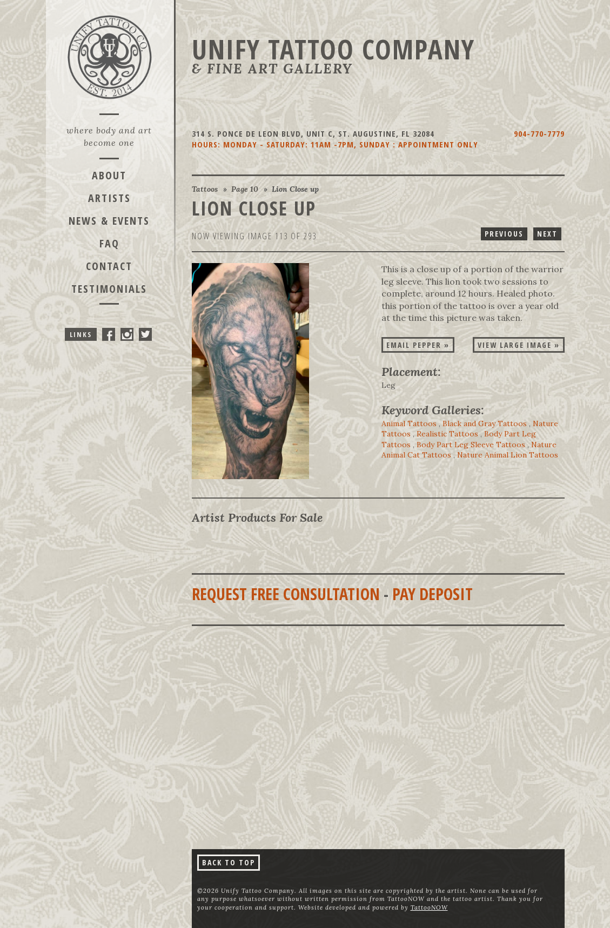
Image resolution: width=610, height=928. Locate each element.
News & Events (109, 220)
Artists (109, 198)
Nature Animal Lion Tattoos (507, 455)
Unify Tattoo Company (333, 49)
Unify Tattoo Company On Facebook (108, 334)
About (109, 175)
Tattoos (205, 189)
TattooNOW (429, 907)
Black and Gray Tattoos (485, 423)
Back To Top (228, 862)
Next (547, 233)
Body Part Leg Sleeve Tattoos (471, 444)
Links (81, 334)
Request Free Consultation (286, 594)
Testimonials (109, 288)
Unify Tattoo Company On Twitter (145, 334)
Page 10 (244, 189)
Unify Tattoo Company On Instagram (126, 334)
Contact (109, 266)
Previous (504, 233)
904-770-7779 (539, 133)
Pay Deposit (432, 594)
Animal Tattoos (409, 423)
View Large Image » (519, 345)
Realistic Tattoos (447, 434)
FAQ (109, 243)
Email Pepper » (418, 345)
